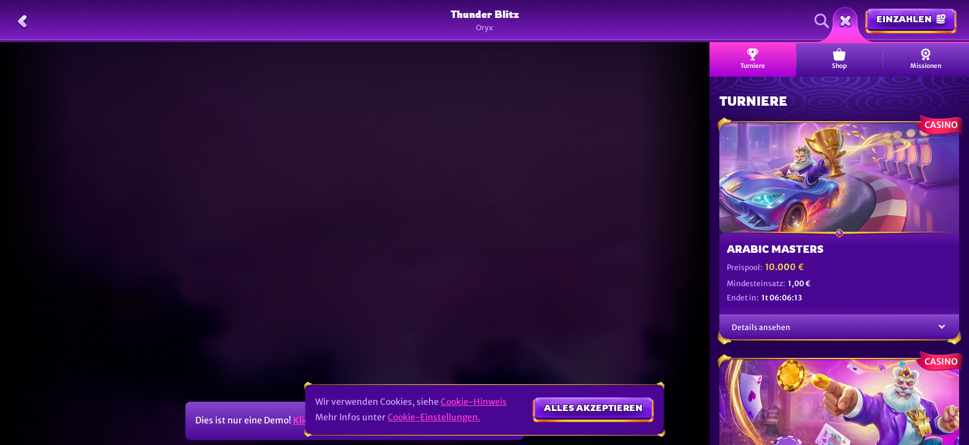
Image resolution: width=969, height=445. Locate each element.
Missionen (925, 59)
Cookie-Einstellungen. (433, 417)
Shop (839, 59)
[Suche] (822, 21)
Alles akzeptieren (593, 407)
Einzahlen (911, 19)
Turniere (752, 59)
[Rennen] (845, 21)
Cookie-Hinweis (474, 401)
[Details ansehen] (942, 327)
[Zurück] (22, 21)
